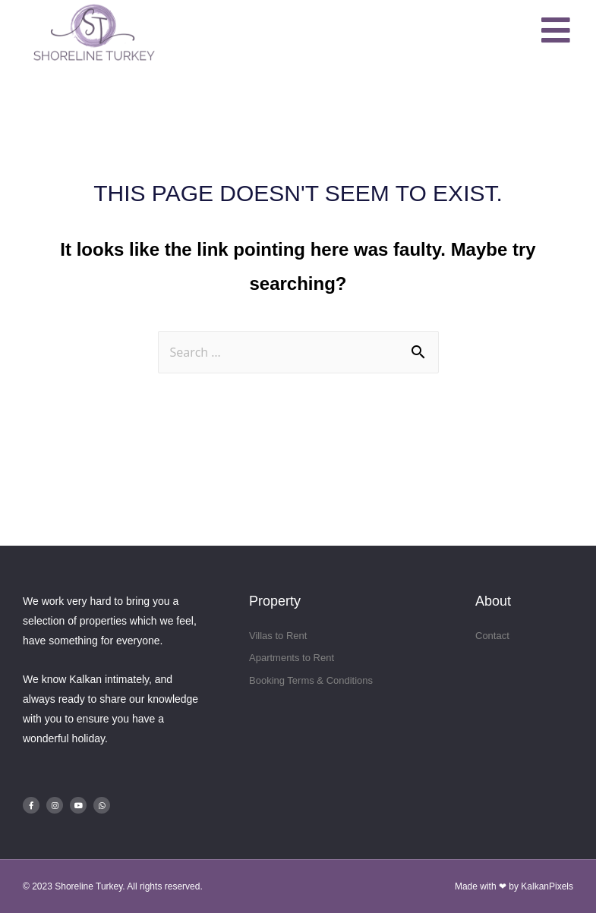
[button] (556, 30)
